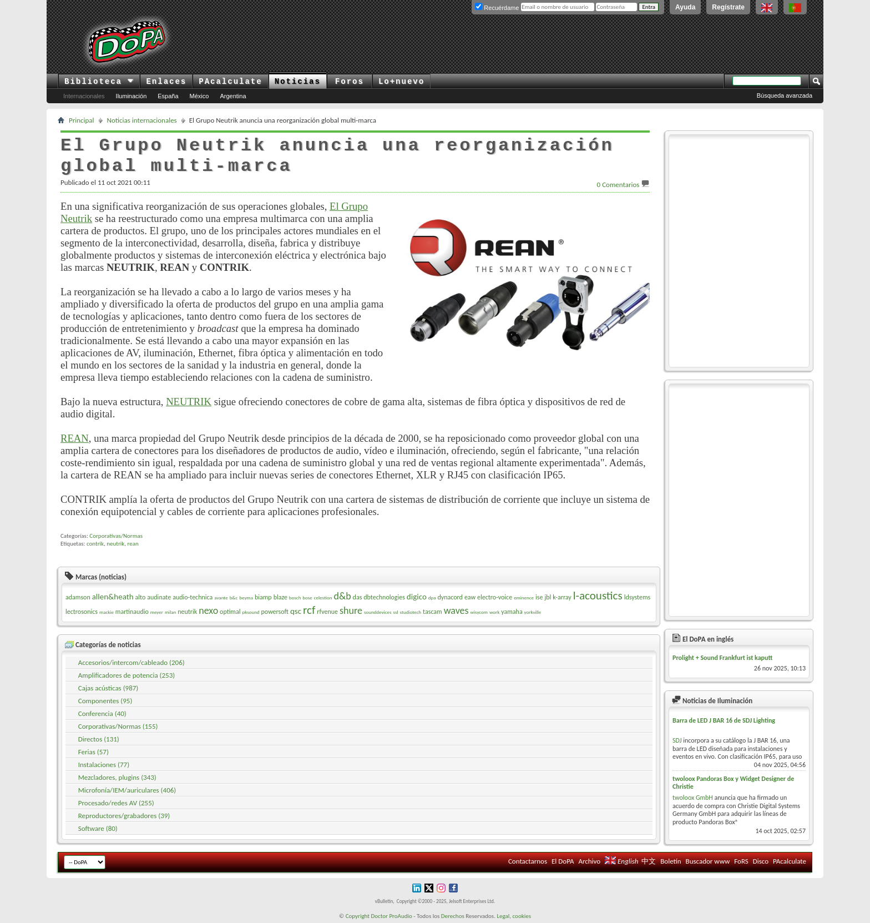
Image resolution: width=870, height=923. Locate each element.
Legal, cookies (514, 916)
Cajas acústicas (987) (108, 688)
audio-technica (193, 597)
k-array (562, 597)
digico (417, 597)
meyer (156, 612)
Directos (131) (98, 739)
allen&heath (113, 597)
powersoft (275, 612)
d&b (342, 596)
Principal (81, 120)
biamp (263, 597)
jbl (547, 597)
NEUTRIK (188, 401)
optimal (230, 612)
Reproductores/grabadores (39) (124, 815)
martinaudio (132, 612)
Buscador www (708, 861)
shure (351, 610)
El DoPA (563, 861)
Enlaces (166, 81)
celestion (323, 597)
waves (456, 610)
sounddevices (378, 612)
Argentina (233, 96)
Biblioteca (99, 81)
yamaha (511, 612)
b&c (234, 597)
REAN (74, 438)
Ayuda (685, 7)
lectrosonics (81, 612)
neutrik (115, 543)
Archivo (589, 861)
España (168, 96)
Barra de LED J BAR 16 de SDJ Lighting (723, 720)
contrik (95, 543)
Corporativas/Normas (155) (118, 726)
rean (133, 543)
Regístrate (728, 7)
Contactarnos (527, 861)
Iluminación (131, 96)
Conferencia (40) (102, 713)
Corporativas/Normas (116, 535)
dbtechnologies (384, 597)
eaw (470, 597)
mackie (106, 612)
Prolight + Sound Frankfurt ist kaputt (722, 658)
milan (170, 612)
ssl (395, 612)
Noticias (298, 81)
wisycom (479, 612)
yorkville (533, 612)
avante (220, 597)
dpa (432, 597)
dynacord (450, 597)
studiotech (410, 612)
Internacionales (84, 96)
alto (140, 597)
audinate (159, 597)
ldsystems (637, 597)
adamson (77, 597)
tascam (432, 612)
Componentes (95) (105, 701)
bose (307, 597)
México (199, 96)
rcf (309, 610)
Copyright (358, 916)
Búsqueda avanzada (784, 95)
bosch (295, 597)
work (494, 612)
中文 (648, 861)
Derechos (452, 916)
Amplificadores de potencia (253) (126, 675)
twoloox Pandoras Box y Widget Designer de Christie (733, 782)
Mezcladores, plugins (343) (117, 777)
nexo (208, 610)
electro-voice (494, 597)
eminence (524, 597)
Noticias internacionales (142, 120)
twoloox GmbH (692, 797)
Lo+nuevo (401, 81)
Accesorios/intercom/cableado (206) (131, 662)
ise (539, 597)
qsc (295, 611)
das (357, 597)
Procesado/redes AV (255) (116, 803)
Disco (760, 861)
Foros (349, 81)
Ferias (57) (93, 752)
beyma (246, 597)
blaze (280, 597)
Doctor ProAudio (391, 916)
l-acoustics (598, 595)
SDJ (677, 740)
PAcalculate (230, 81)
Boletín (670, 861)
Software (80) (98, 828)
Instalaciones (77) (103, 764)
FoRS (741, 861)
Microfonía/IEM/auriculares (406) (127, 790)
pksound (250, 612)
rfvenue (327, 612)
